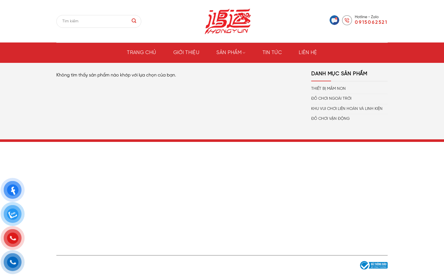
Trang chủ (141, 53)
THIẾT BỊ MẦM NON (328, 89)
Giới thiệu (186, 53)
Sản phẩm (230, 53)
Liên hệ (308, 53)
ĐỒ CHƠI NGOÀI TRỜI (331, 99)
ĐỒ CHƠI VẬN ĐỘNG (330, 119)
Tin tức (272, 53)
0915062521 (371, 22)
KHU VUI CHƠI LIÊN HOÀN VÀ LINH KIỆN (347, 109)
